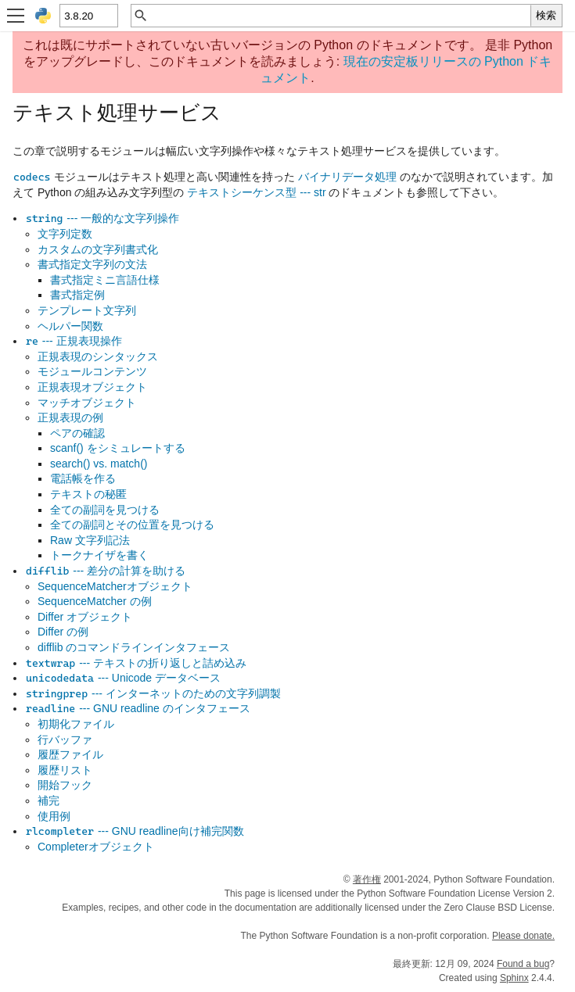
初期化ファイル (76, 724)
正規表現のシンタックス (98, 356)
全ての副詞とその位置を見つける (132, 524)
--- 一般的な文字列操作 (102, 218)
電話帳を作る (83, 478)
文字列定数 (65, 233)
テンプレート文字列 (87, 310)
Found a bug (523, 963)
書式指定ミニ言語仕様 (105, 280)
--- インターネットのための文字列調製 (153, 693)
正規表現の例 (70, 417)
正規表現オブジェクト (92, 387)
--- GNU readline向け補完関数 (134, 831)
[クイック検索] (339, 16)
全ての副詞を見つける (105, 509)
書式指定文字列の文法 (92, 264)
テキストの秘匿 (88, 494)
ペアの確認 (77, 433)
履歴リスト (65, 770)
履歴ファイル (70, 754)
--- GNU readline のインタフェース (137, 708)
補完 (48, 800)
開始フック (65, 785)
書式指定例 (77, 294)
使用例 (54, 816)
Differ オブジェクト (85, 617)
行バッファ (65, 739)
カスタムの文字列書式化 (98, 249)
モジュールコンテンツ (92, 371)
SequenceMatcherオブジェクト (115, 586)
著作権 (367, 879)
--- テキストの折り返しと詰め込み (135, 663)
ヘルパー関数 (70, 326)
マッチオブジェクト (87, 402)
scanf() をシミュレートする (117, 448)
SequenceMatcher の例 (95, 601)
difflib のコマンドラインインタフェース (134, 647)
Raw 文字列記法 (90, 540)
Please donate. (523, 935)
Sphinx (514, 977)
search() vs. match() (98, 463)
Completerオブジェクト (96, 846)
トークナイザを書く (99, 555)
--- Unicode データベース (123, 677)
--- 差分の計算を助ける (105, 570)
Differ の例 (63, 631)
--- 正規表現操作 (73, 341)
